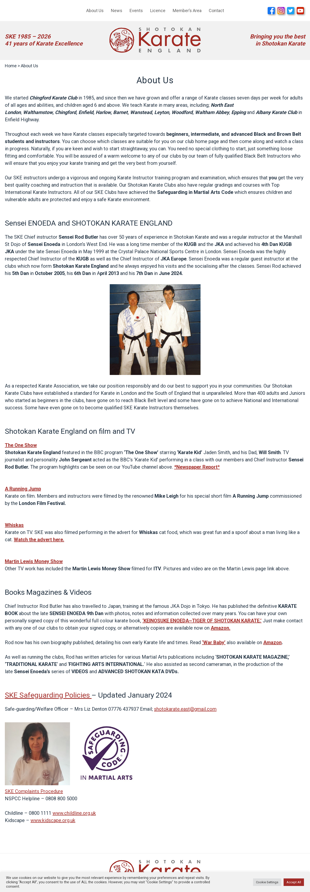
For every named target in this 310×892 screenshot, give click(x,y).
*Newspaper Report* (197, 467)
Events (136, 10)
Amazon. (220, 628)
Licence (157, 10)
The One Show (21, 445)
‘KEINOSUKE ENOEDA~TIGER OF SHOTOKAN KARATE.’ (202, 621)
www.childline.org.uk (74, 813)
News (116, 10)
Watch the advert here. (39, 539)
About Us (95, 10)
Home (11, 65)
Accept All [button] (294, 882)
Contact (216, 10)
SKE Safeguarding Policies (47, 695)
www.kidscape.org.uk (53, 820)
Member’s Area (187, 10)
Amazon (272, 642)
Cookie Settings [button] (267, 882)
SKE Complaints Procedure (34, 791)
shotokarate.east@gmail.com (185, 709)
